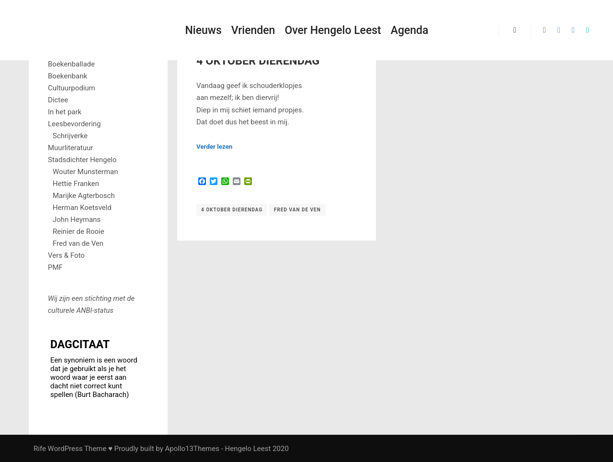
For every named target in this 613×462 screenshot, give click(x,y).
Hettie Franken (76, 183)
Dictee (58, 100)
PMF (55, 267)
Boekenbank (67, 76)
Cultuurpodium (71, 88)
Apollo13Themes (192, 448)
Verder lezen (214, 146)
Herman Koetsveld (82, 207)
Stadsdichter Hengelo (82, 159)
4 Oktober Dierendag (257, 60)
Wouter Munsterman (85, 171)
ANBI (84, 310)
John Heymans (77, 219)
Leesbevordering (74, 124)
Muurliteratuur (70, 147)
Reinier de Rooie (78, 231)
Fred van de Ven (297, 209)
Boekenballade (71, 64)
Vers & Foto (66, 255)
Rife (40, 448)
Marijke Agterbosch (84, 195)
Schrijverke (70, 136)
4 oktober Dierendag (231, 209)
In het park (64, 112)
